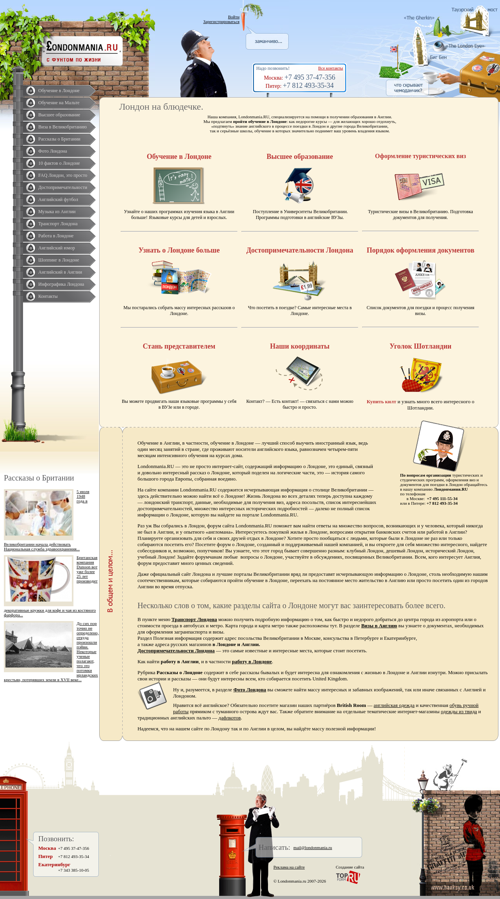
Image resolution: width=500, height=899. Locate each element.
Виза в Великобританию (62, 127)
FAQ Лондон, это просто (62, 175)
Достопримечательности (62, 187)
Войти (233, 16)
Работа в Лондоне (55, 236)
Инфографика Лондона (61, 284)
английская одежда (394, 705)
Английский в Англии (60, 272)
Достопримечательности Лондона (176, 650)
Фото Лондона (52, 151)
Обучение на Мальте (58, 102)
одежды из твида (459, 711)
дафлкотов (229, 718)
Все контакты (330, 68)
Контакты (48, 296)
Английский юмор (56, 248)
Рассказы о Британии (59, 139)
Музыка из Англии (57, 211)
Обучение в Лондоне (59, 90)
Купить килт (381, 401)
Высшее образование (59, 114)
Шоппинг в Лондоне (58, 260)
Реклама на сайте (289, 867)
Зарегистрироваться (221, 21)
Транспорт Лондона (58, 223)
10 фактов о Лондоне (59, 163)
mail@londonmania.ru (312, 847)
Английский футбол (58, 199)
